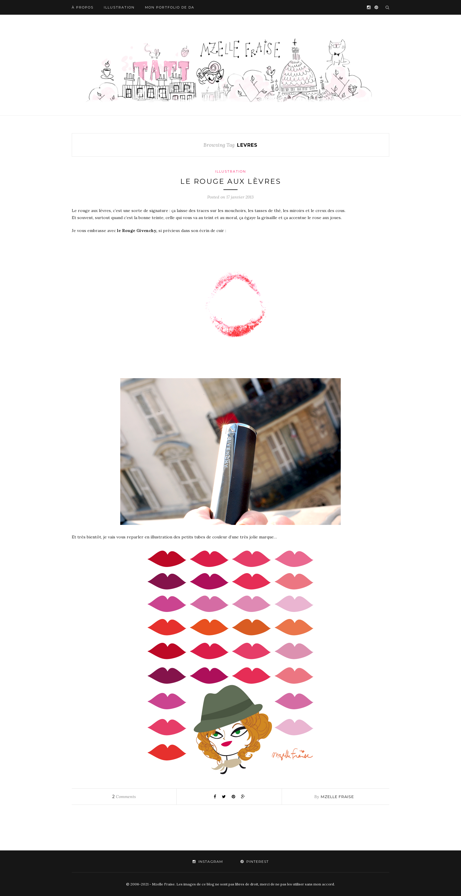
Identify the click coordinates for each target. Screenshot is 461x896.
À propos (82, 7)
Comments (124, 796)
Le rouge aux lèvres (230, 181)
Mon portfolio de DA (169, 7)
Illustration (119, 7)
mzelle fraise (337, 796)
